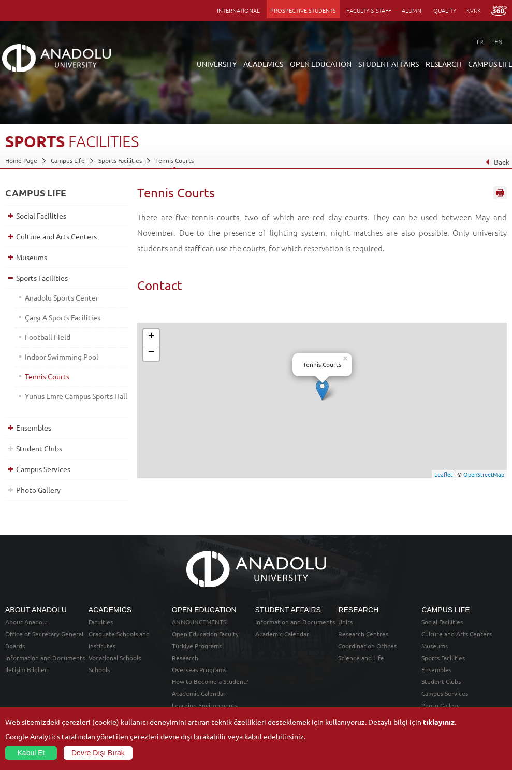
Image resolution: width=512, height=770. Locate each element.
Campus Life (68, 160)
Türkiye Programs (197, 645)
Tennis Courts (174, 160)
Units (345, 622)
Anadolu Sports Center (61, 297)
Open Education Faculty (205, 634)
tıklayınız (439, 721)
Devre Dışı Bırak (98, 753)
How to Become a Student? (210, 681)
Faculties (101, 622)
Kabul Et (31, 753)
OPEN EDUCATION (321, 63)
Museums (31, 257)
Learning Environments (205, 705)
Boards (15, 645)
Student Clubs (39, 448)
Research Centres (363, 634)
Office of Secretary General (44, 634)
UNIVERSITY (217, 63)
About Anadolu (26, 622)
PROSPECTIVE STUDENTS (303, 10)
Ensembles (33, 427)
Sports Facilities (120, 160)
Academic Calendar (199, 693)
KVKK (473, 10)
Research (185, 657)
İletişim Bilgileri (27, 669)
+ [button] (151, 337)
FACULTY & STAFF (368, 10)
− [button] (151, 353)
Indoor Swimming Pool (61, 356)
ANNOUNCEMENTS (199, 622)
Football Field (47, 336)
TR (480, 41)
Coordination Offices (367, 645)
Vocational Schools (115, 657)
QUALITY (444, 10)
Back (497, 161)
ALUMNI (412, 10)
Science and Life (361, 657)
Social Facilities (41, 215)
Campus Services (43, 469)
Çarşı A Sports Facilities (62, 317)
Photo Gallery (38, 489)
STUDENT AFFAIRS (388, 63)
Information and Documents (45, 657)
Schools (99, 669)
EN (498, 41)
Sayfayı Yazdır (500, 193)
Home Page (21, 160)
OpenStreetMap (483, 474)
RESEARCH (443, 63)
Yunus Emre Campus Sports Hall (76, 396)
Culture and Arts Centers (56, 236)
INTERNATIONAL (238, 10)
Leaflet (443, 474)
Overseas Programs (199, 669)
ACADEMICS (263, 63)
